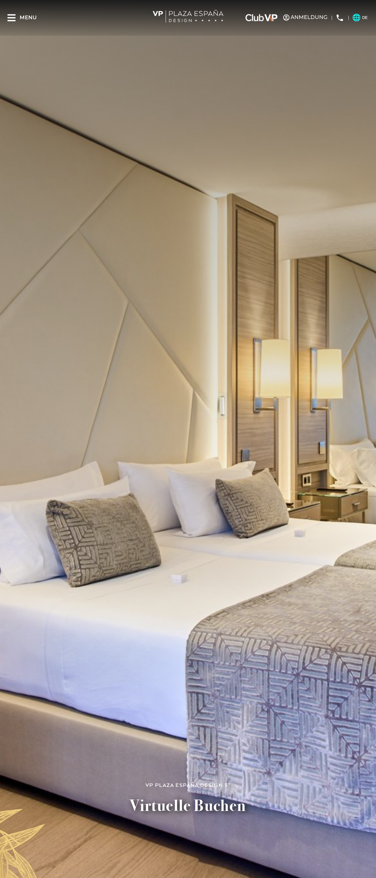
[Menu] (11, 17)
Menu (28, 17)
